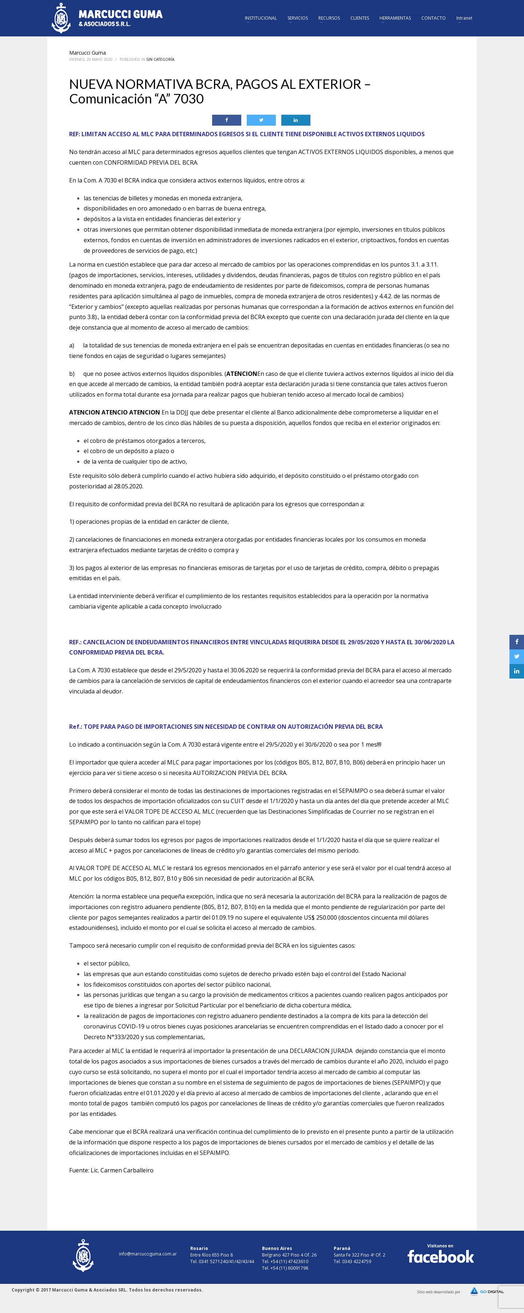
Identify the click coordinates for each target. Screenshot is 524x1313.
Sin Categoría (160, 59)
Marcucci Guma (87, 52)
